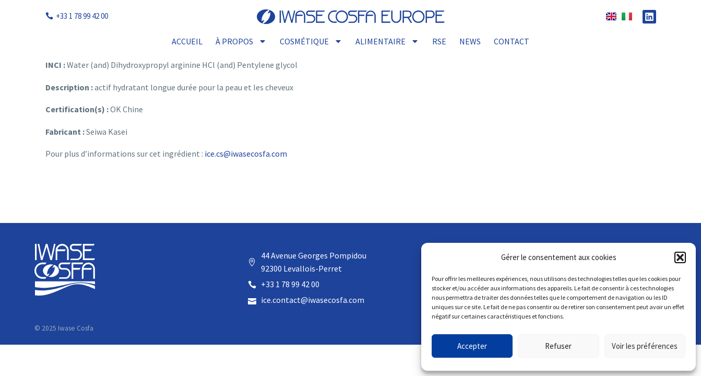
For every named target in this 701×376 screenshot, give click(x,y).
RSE (439, 41)
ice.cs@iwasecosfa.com (246, 153)
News (470, 41)
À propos (241, 41)
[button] (680, 257)
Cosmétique (311, 41)
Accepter (472, 346)
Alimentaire (387, 41)
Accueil (187, 41)
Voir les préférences (645, 346)
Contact (511, 41)
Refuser (558, 346)
